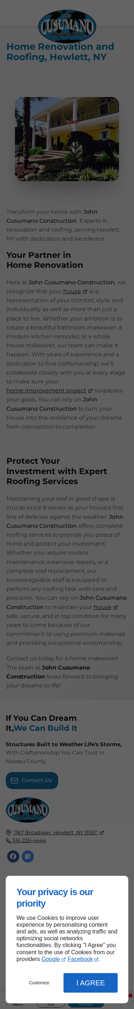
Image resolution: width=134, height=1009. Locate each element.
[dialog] (67, 939)
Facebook (80, 959)
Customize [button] (39, 982)
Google (50, 959)
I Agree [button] (90, 983)
